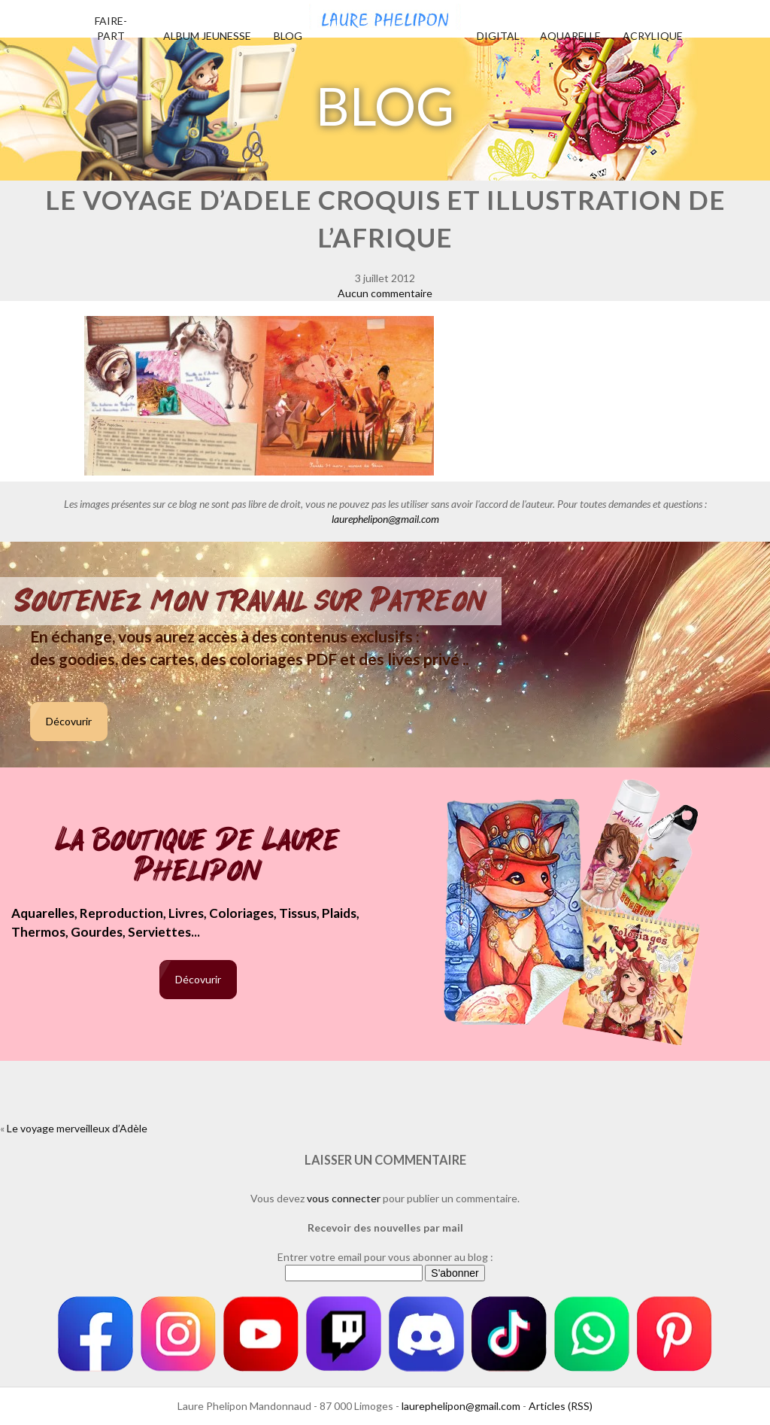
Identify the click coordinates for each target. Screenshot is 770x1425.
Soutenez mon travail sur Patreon (251, 601)
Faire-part (111, 28)
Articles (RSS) (561, 1405)
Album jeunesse (207, 35)
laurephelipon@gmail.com (385, 518)
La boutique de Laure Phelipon (198, 856)
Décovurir (69, 721)
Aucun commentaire (385, 293)
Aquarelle (570, 35)
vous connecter (343, 1198)
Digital (498, 35)
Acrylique (653, 35)
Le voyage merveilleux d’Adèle (77, 1128)
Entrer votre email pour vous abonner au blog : (385, 1256)
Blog (288, 35)
